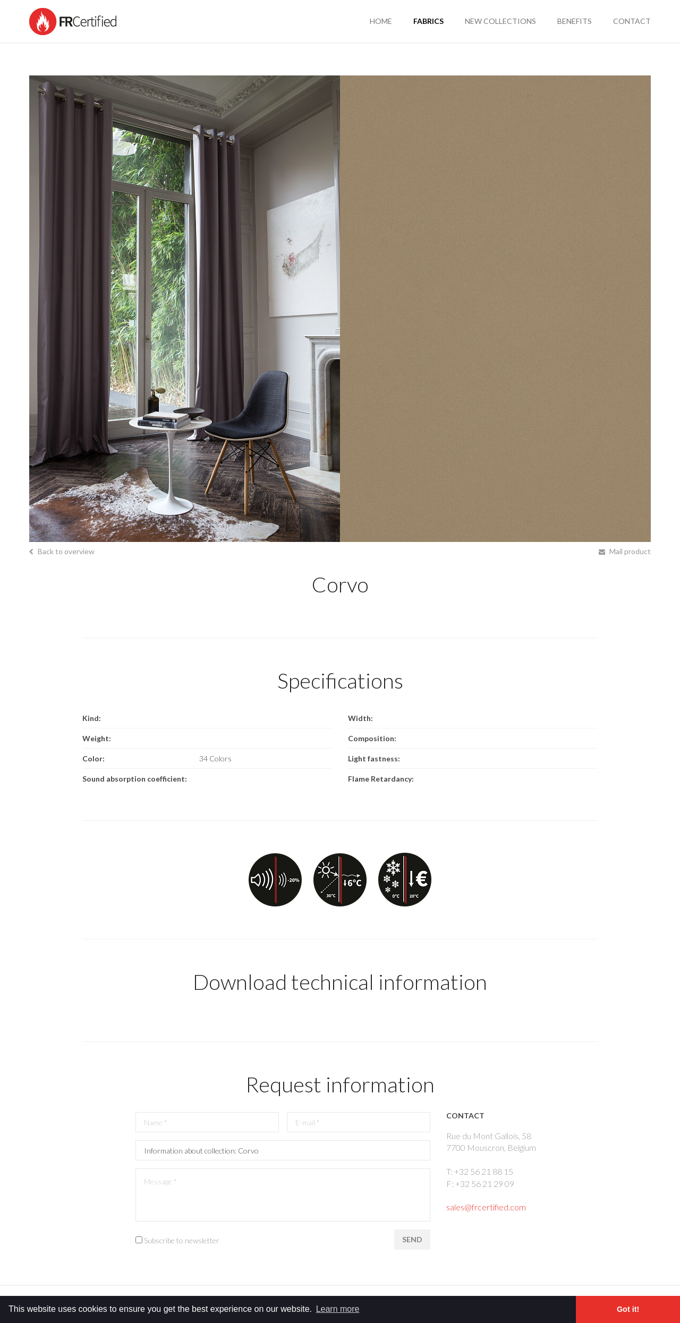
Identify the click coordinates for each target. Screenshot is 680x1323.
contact (632, 21)
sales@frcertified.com (486, 1207)
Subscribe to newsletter (181, 1240)
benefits (574, 21)
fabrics (428, 21)
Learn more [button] (338, 1308)
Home (381, 21)
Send (412, 1239)
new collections (500, 21)
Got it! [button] (628, 1309)
